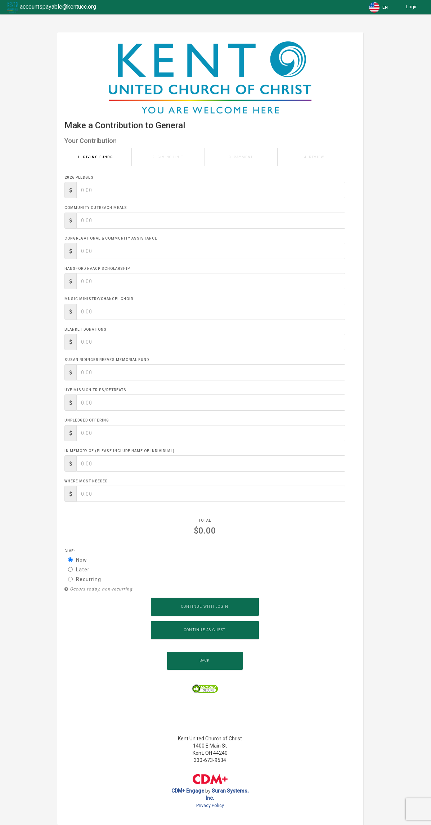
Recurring (84, 579)
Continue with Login (205, 606)
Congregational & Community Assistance (110, 238)
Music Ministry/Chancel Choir (98, 299)
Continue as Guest (204, 630)
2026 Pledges (79, 177)
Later (79, 569)
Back (204, 661)
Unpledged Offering (86, 420)
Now (77, 560)
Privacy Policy (210, 805)
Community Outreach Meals (95, 208)
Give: (69, 551)
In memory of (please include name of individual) (119, 451)
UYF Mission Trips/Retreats (95, 390)
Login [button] (412, 6)
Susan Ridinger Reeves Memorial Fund (106, 360)
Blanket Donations (85, 329)
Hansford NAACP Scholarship (97, 269)
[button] (379, 7)
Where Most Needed (86, 481)
